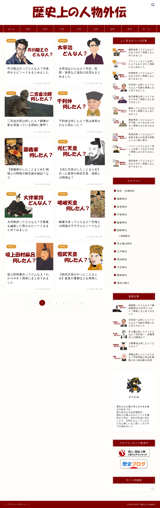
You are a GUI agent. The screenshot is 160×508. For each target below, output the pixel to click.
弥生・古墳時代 (126, 190)
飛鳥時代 (122, 198)
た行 (79, 29)
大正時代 (122, 267)
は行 (112, 29)
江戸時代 (122, 251)
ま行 (129, 29)
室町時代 (122, 230)
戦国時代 (125, 236)
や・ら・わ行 (147, 30)
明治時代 (122, 259)
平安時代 (122, 214)
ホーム (11, 29)
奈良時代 (122, 206)
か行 (45, 29)
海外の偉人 (123, 283)
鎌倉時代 (122, 222)
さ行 (62, 29)
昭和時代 (122, 275)
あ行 (28, 29)
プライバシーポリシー (16, 504)
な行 (96, 29)
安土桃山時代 (124, 243)
